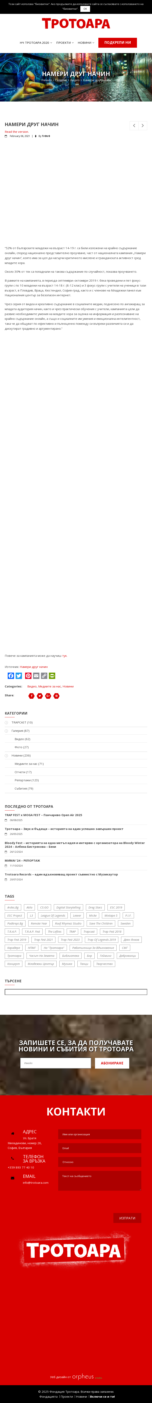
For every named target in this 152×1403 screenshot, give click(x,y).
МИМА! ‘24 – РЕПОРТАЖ (22, 860)
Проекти (63, 43)
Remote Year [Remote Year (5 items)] (39, 923)
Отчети (20, 772)
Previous (134, 125)
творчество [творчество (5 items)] (104, 964)
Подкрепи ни (117, 42)
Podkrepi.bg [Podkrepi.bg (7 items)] (15, 923)
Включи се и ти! (102, 1396)
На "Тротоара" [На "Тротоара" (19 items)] (54, 948)
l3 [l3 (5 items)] (31, 915)
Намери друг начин (34, 667)
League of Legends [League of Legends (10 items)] (53, 915)
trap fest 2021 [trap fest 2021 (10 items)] (43, 940)
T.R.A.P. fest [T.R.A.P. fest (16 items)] (32, 931)
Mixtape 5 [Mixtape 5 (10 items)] (110, 915)
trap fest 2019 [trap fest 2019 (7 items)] (16, 940)
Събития (21, 788)
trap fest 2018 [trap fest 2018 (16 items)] (112, 931)
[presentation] (111, 1202)
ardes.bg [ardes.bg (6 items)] (13, 907)
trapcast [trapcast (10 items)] (89, 931)
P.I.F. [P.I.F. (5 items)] (128, 915)
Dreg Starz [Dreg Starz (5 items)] (95, 907)
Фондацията (48, 1396)
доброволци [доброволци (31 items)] (127, 956)
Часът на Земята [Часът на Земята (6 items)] (41, 956)
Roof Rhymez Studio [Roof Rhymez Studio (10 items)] (68, 923)
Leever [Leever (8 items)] (77, 915)
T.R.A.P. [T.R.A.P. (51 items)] (12, 931)
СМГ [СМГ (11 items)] (125, 948)
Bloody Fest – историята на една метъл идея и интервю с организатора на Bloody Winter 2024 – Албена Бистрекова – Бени (75, 845)
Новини (84, 43)
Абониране (112, 1063)
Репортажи (23, 780)
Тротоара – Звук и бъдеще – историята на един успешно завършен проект (64, 829)
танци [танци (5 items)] (84, 964)
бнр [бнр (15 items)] (89, 956)
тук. (64, 656)
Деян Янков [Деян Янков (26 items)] (131, 940)
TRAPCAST (18, 722)
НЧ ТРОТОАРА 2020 (34, 43)
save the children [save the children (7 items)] (101, 923)
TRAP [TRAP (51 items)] (72, 931)
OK (85, 8)
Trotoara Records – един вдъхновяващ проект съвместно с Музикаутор (61, 874)
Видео (32, 686)
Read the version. (17, 132)
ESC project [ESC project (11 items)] (14, 915)
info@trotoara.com (35, 1183)
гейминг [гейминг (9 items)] (105, 956)
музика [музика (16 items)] (67, 964)
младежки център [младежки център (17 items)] (41, 964)
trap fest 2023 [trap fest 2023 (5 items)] (70, 940)
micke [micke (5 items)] (93, 915)
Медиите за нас (49, 686)
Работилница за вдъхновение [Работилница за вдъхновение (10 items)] (93, 948)
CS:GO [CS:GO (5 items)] (44, 907)
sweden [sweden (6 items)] (126, 923)
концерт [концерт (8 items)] (13, 964)
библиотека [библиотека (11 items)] (70, 956)
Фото (18, 747)
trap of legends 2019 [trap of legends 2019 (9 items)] (101, 940)
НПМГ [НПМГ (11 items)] (32, 948)
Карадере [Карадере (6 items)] (13, 948)
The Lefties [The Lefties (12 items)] (54, 931)
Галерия (17, 731)
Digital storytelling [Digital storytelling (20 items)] (68, 907)
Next (142, 125)
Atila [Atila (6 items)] (29, 907)
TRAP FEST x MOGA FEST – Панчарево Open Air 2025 (43, 815)
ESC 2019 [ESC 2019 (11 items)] (116, 907)
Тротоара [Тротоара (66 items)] (14, 956)
